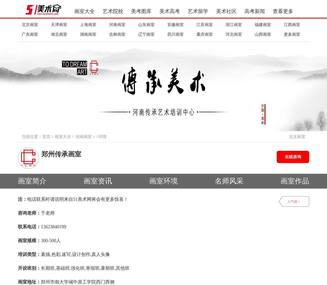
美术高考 (169, 11)
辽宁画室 (146, 34)
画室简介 (32, 181)
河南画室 (117, 24)
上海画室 (88, 24)
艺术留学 (198, 11)
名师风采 (229, 181)
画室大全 (84, 11)
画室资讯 (98, 181)
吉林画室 (117, 34)
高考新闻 (254, 11)
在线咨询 (293, 157)
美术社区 (226, 11)
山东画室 (146, 24)
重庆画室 (204, 34)
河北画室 (234, 34)
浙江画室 (234, 24)
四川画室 (175, 34)
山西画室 (263, 34)
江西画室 (292, 24)
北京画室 (30, 24)
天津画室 (59, 24)
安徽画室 (175, 24)
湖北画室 (59, 34)
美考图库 (141, 11)
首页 (46, 136)
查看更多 (283, 11)
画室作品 (295, 181)
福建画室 (263, 24)
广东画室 (30, 34)
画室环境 (163, 181)
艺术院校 (113, 11)
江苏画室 (204, 24)
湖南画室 (88, 34)
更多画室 (292, 34)
